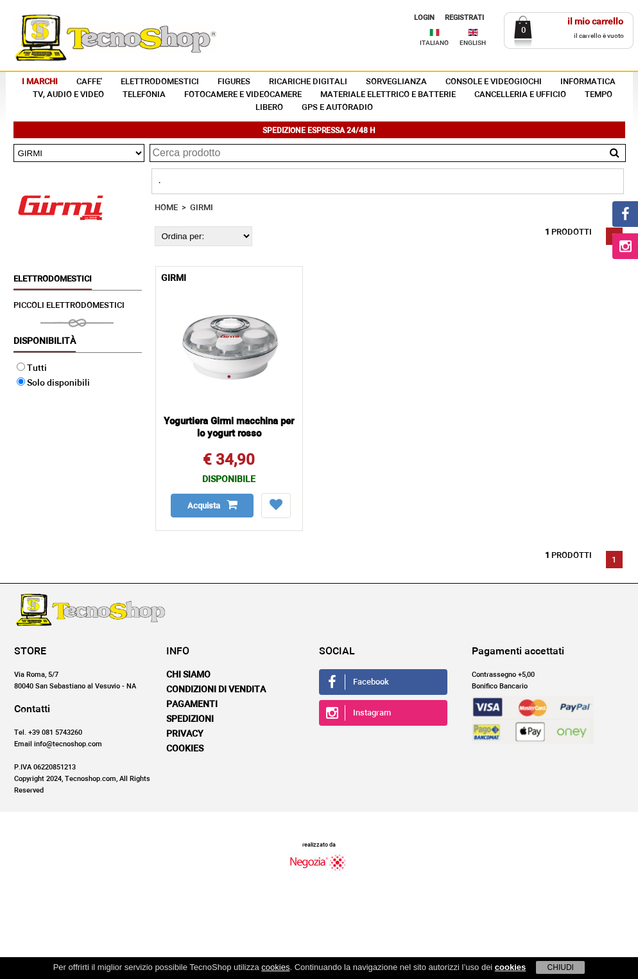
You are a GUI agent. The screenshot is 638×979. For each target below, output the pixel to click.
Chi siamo (188, 674)
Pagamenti (192, 704)
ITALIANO (434, 43)
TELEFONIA (144, 95)
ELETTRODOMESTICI (160, 82)
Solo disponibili (53, 383)
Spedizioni (190, 719)
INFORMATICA (588, 82)
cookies (275, 967)
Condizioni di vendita (216, 689)
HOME (166, 208)
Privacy (184, 734)
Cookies (184, 748)
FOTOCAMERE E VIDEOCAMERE (243, 95)
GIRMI (201, 208)
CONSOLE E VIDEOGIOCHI (493, 82)
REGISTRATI (464, 17)
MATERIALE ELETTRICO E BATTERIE (388, 95)
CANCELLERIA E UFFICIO (520, 95)
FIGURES (234, 82)
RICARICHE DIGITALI (308, 82)
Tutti (32, 368)
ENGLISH (473, 43)
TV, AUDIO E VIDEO (68, 95)
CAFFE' (89, 82)
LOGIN (424, 17)
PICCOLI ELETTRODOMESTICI (69, 305)
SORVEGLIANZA (396, 82)
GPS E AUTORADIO (337, 107)
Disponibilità (44, 341)
